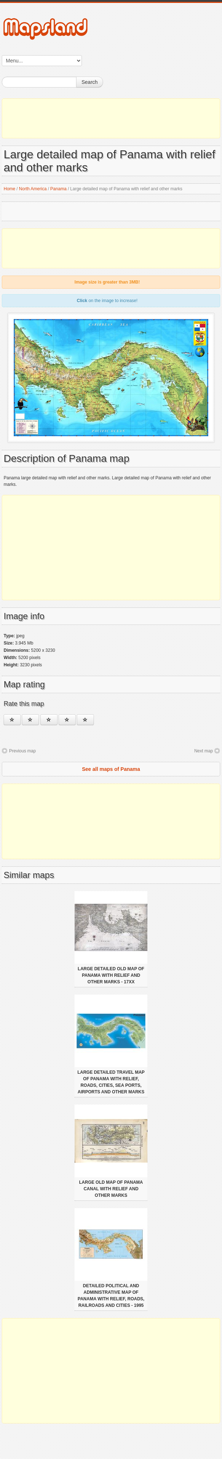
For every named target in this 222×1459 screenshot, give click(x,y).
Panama (58, 188)
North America (33, 188)
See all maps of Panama (111, 769)
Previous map (22, 750)
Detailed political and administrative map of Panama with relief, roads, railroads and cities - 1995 (111, 1295)
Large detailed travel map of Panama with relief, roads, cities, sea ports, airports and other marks (111, 1082)
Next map (203, 750)
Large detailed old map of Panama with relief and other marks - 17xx (111, 975)
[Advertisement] (111, 118)
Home (9, 188)
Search (90, 82)
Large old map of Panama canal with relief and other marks (111, 1189)
